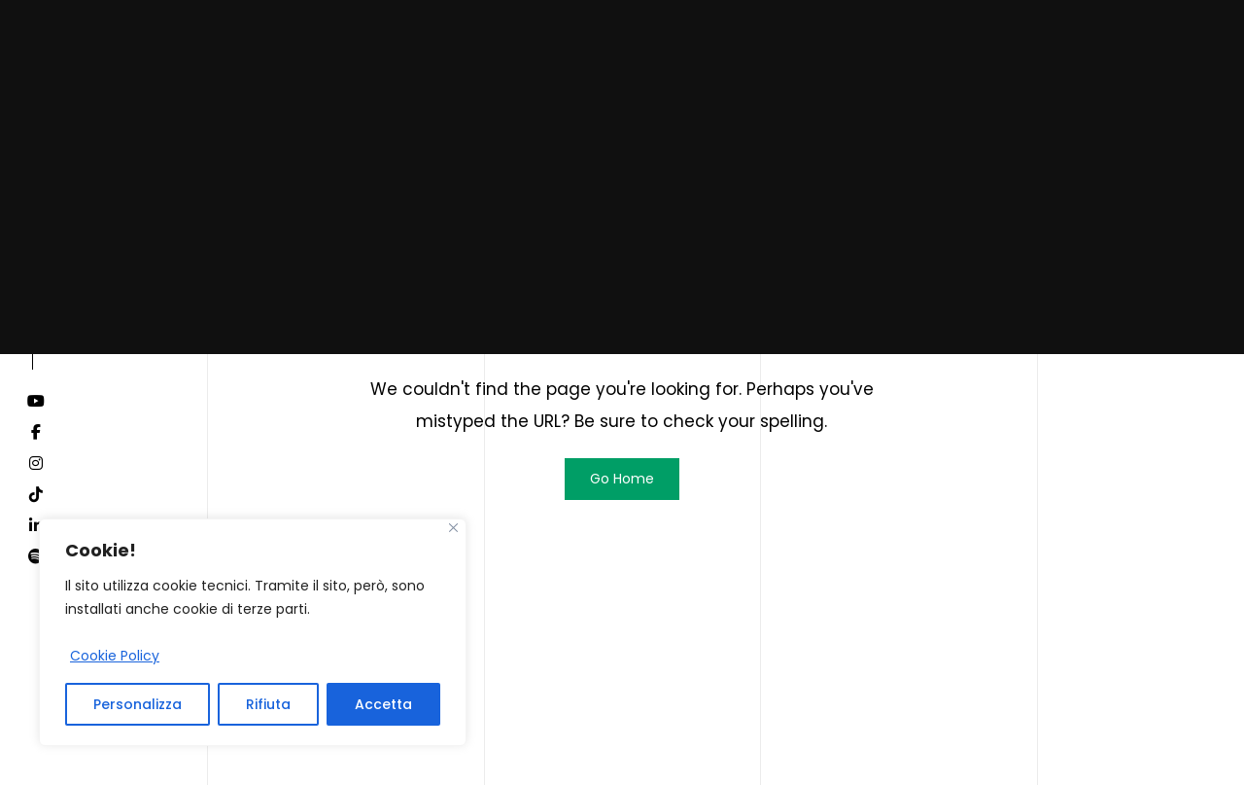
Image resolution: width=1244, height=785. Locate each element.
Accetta (383, 704)
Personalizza (137, 704)
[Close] (453, 527)
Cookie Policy (114, 655)
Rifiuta (268, 704)
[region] (252, 632)
